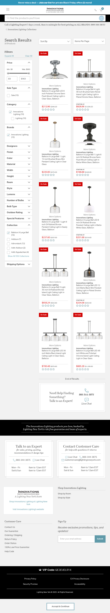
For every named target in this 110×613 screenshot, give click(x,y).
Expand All (9, 56)
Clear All (28, 56)
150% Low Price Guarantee (17, 547)
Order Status (10, 543)
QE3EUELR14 (63, 570)
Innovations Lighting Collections (21, 29)
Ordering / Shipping (13, 535)
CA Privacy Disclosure (79, 579)
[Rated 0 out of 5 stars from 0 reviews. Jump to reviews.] (49, 109)
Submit (100, 539)
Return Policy (11, 539)
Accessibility (79, 584)
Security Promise (30, 584)
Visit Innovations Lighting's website (28, 509)
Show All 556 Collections (18, 256)
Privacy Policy (30, 579)
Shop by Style (64, 498)
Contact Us (10, 527)
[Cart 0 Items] (102, 10)
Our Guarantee (11, 531)
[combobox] (55, 18)
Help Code (9, 552)
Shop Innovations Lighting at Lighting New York (28, 503)
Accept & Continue (60, 607)
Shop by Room (64, 494)
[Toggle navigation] (8, 10)
